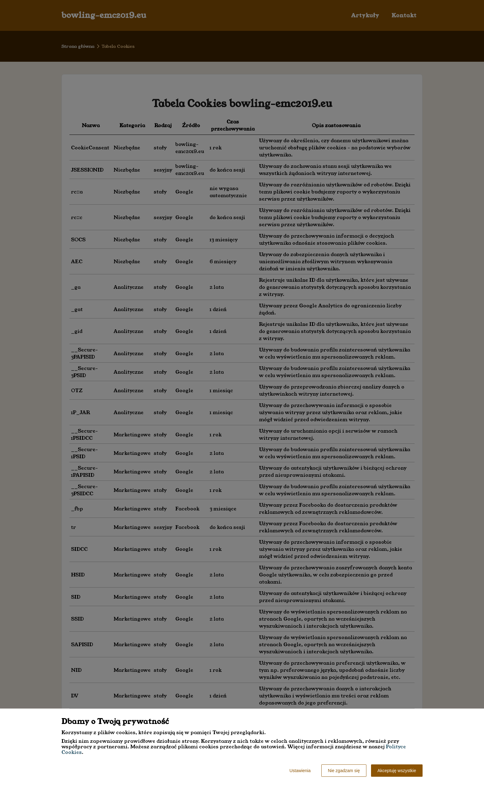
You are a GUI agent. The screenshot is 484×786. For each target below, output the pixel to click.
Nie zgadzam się (344, 770)
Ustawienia (300, 770)
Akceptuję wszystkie (397, 770)
